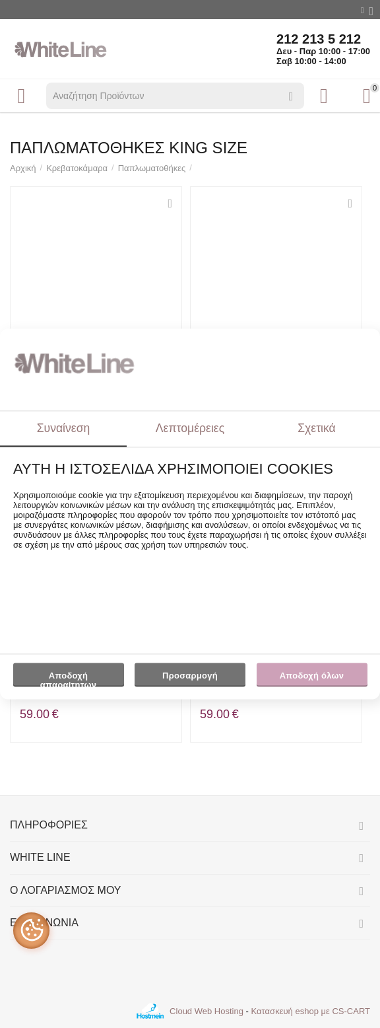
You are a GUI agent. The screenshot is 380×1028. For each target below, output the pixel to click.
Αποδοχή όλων (312, 675)
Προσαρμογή (190, 678)
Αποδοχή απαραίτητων (68, 678)
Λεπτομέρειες (190, 428)
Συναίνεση (63, 428)
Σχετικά (317, 428)
